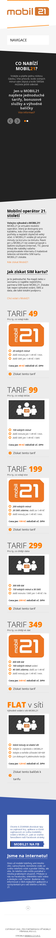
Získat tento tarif (24, 374)
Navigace (18, 40)
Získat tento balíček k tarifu (27, 775)
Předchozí (10, 121)
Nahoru (28, 908)
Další (17, 121)
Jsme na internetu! (27, 856)
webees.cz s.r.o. (32, 935)
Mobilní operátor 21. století (26, 213)
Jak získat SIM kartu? (27, 271)
